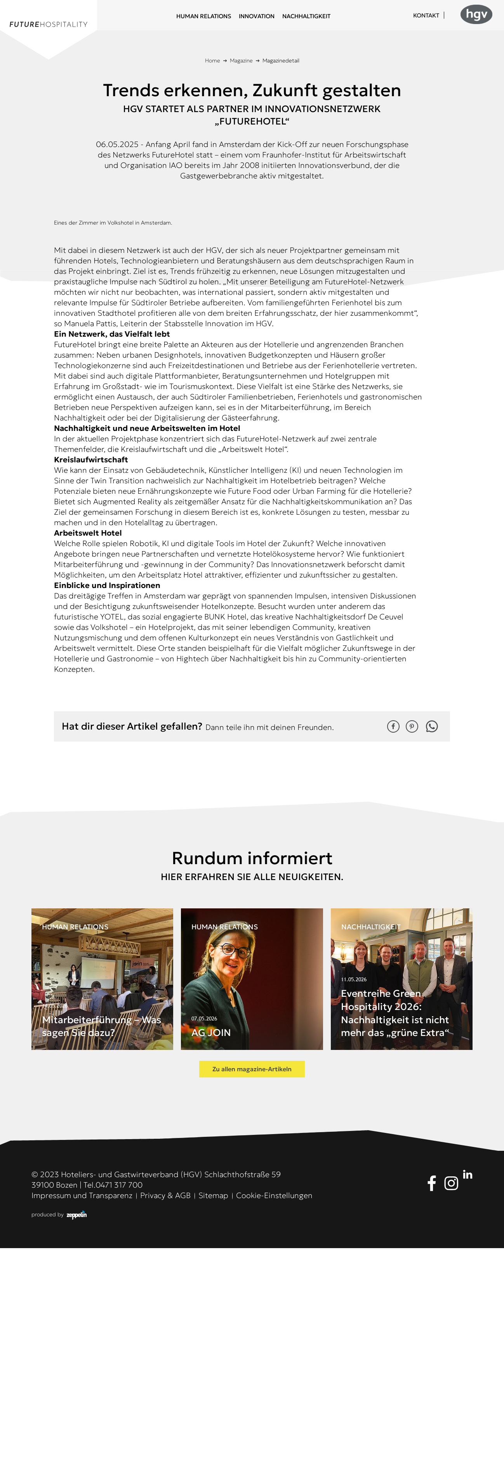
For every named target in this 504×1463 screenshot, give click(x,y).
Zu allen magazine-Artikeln (252, 1284)
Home (212, 60)
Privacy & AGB (165, 1410)
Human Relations (203, 16)
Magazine (241, 60)
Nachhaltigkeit (306, 16)
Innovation (257, 16)
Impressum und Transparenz (81, 1410)
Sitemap (213, 1410)
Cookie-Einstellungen (274, 1410)
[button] (393, 941)
